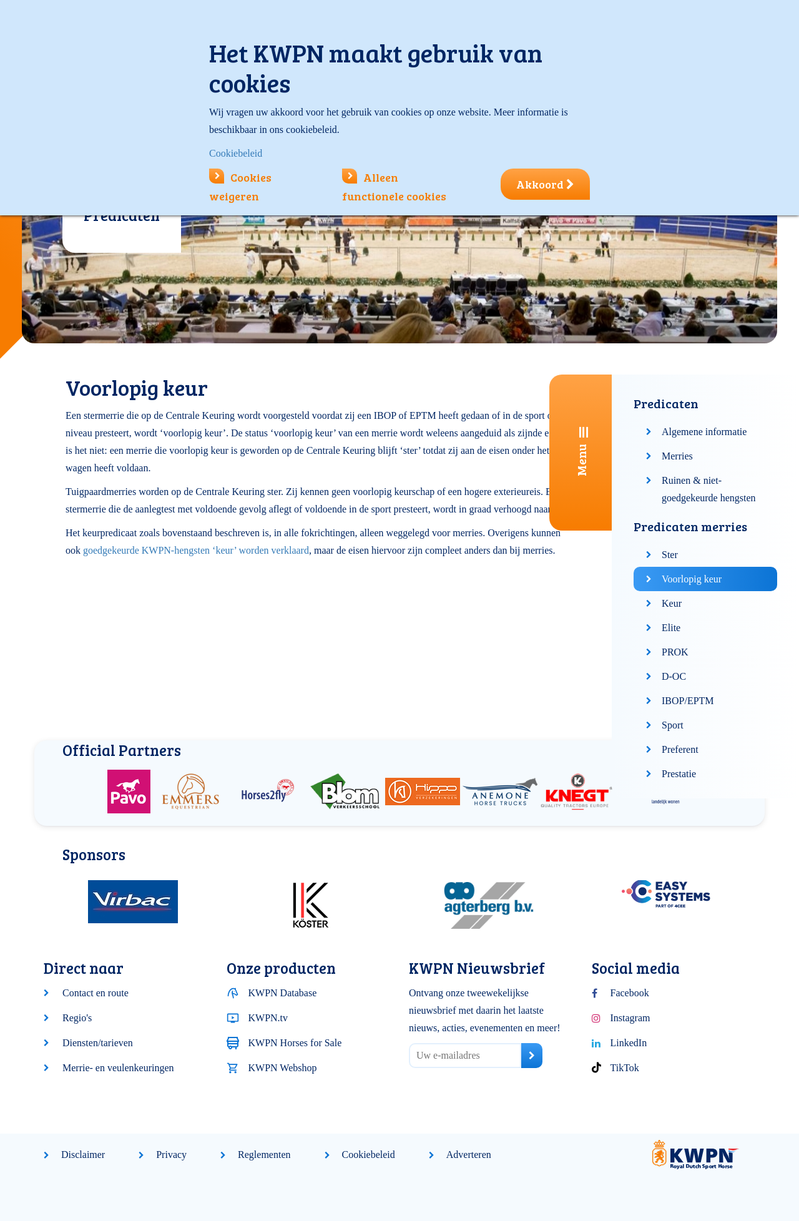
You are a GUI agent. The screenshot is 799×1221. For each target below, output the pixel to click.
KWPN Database (282, 993)
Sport (673, 725)
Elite (671, 627)
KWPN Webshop (282, 1067)
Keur (672, 603)
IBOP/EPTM (688, 700)
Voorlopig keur (692, 579)
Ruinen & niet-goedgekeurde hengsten (709, 489)
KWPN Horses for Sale (295, 1042)
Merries (677, 456)
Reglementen (264, 1154)
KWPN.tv (268, 1018)
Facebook (629, 993)
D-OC (674, 676)
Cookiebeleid (368, 1154)
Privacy (171, 1154)
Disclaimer (83, 1154)
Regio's (77, 1018)
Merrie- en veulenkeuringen (118, 1067)
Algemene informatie (704, 431)
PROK (675, 652)
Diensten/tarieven (97, 1042)
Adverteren (468, 1154)
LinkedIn (628, 1042)
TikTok (624, 1067)
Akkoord (545, 184)
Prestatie (679, 773)
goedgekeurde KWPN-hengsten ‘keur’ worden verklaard (196, 550)
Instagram (630, 1018)
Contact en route (95, 993)
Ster (670, 554)
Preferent (680, 749)
